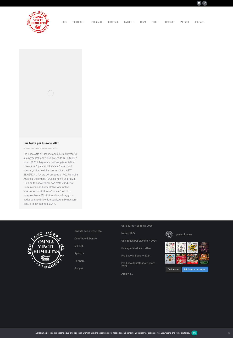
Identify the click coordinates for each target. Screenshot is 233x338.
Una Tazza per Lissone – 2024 (139, 240)
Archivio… (127, 273)
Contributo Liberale (85, 238)
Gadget (129, 22)
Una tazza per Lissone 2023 (41, 143)
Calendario (96, 22)
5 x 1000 (79, 246)
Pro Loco (79, 22)
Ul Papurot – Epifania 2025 (137, 225)
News (143, 22)
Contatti (199, 22)
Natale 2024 (128, 233)
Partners (184, 22)
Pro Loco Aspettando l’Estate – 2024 (139, 265)
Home (64, 22)
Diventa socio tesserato (88, 231)
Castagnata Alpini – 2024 (136, 248)
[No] (229, 333)
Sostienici (113, 22)
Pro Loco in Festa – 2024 (135, 255)
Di (31, 148)
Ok (194, 333)
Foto (155, 22)
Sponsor (169, 22)
